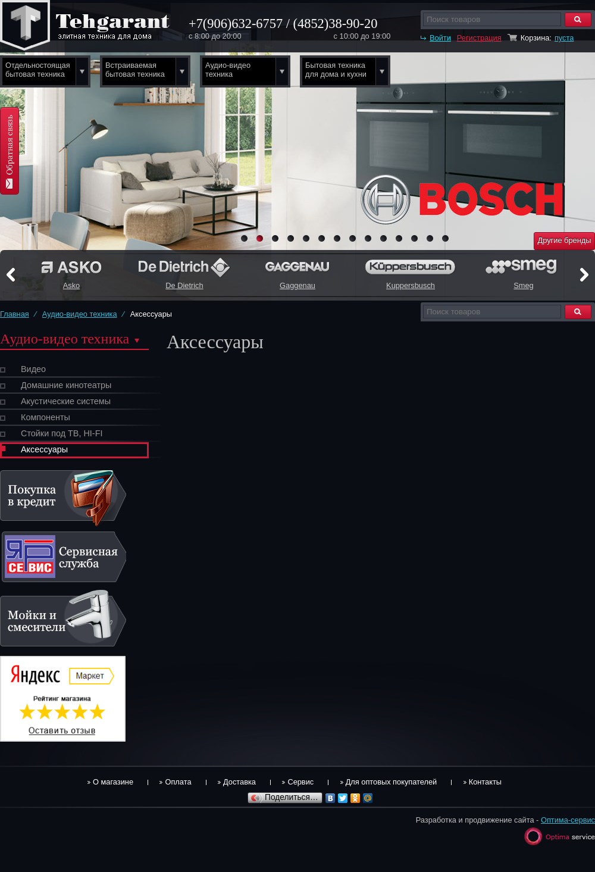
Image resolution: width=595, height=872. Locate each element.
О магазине (113, 781)
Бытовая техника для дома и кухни (336, 70)
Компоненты (45, 417)
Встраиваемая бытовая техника (135, 70)
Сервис (300, 781)
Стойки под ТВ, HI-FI (61, 433)
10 (383, 238)
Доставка (239, 781)
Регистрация (479, 37)
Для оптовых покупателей (391, 781)
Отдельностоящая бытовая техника (37, 70)
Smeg (523, 285)
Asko (71, 285)
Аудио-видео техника (227, 70)
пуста (564, 37)
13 (430, 238)
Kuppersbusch (410, 285)
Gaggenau (297, 285)
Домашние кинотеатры (66, 385)
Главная (14, 314)
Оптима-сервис (568, 819)
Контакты (485, 781)
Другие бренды (564, 240)
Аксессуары (44, 449)
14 (445, 238)
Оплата (178, 781)
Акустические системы (66, 401)
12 (414, 238)
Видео (33, 369)
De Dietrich (184, 285)
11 (399, 238)
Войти (440, 37)
